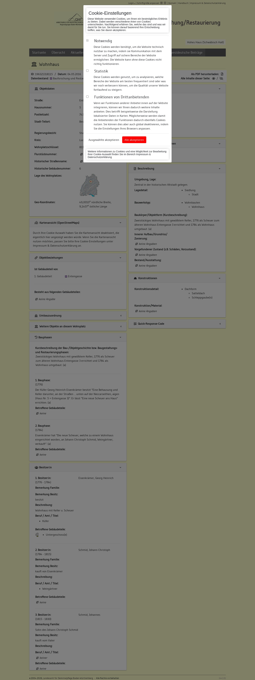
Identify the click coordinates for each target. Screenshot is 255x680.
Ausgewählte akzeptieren (104, 140)
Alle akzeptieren (134, 140)
